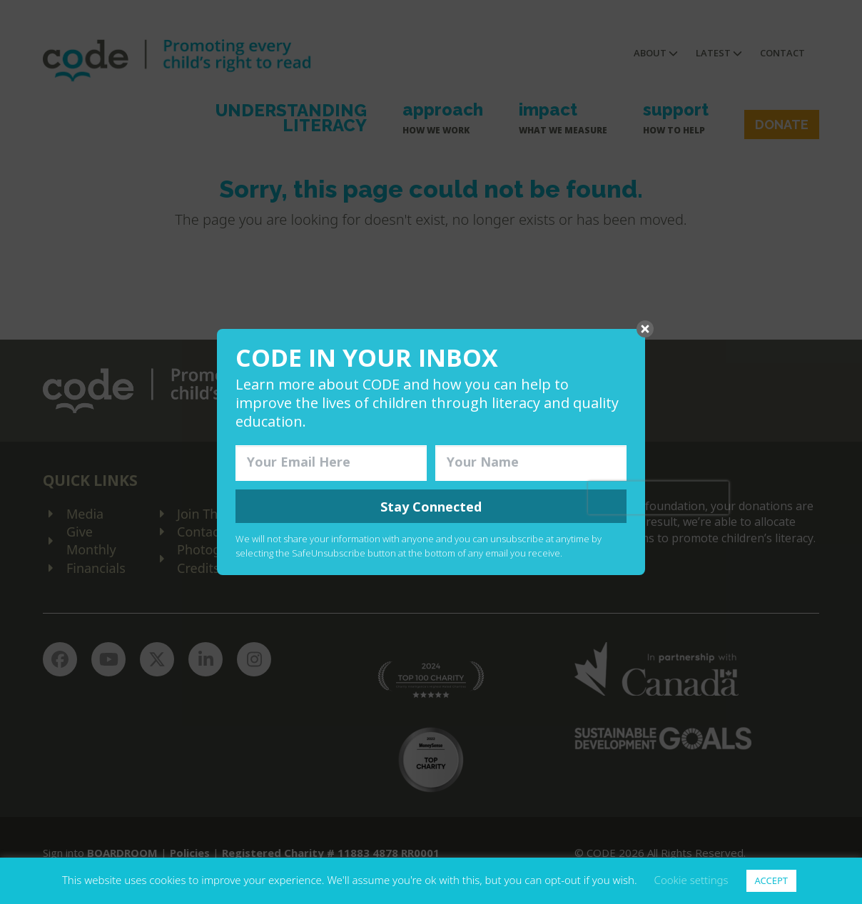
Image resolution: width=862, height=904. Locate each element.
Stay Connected (431, 506)
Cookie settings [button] (691, 880)
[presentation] (658, 497)
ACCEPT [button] (772, 880)
